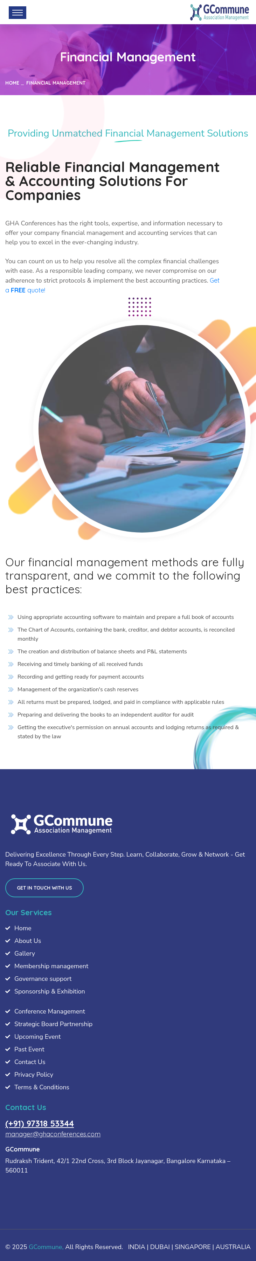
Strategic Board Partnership (53, 1024)
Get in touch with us (44, 888)
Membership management (51, 966)
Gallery (24, 953)
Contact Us (30, 1062)
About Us (27, 941)
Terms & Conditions (41, 1087)
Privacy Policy (33, 1074)
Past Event (29, 1049)
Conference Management (49, 1011)
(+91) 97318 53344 (39, 1123)
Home (23, 928)
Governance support (42, 979)
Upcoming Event (37, 1036)
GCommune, (46, 1247)
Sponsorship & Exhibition (49, 991)
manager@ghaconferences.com (53, 1134)
